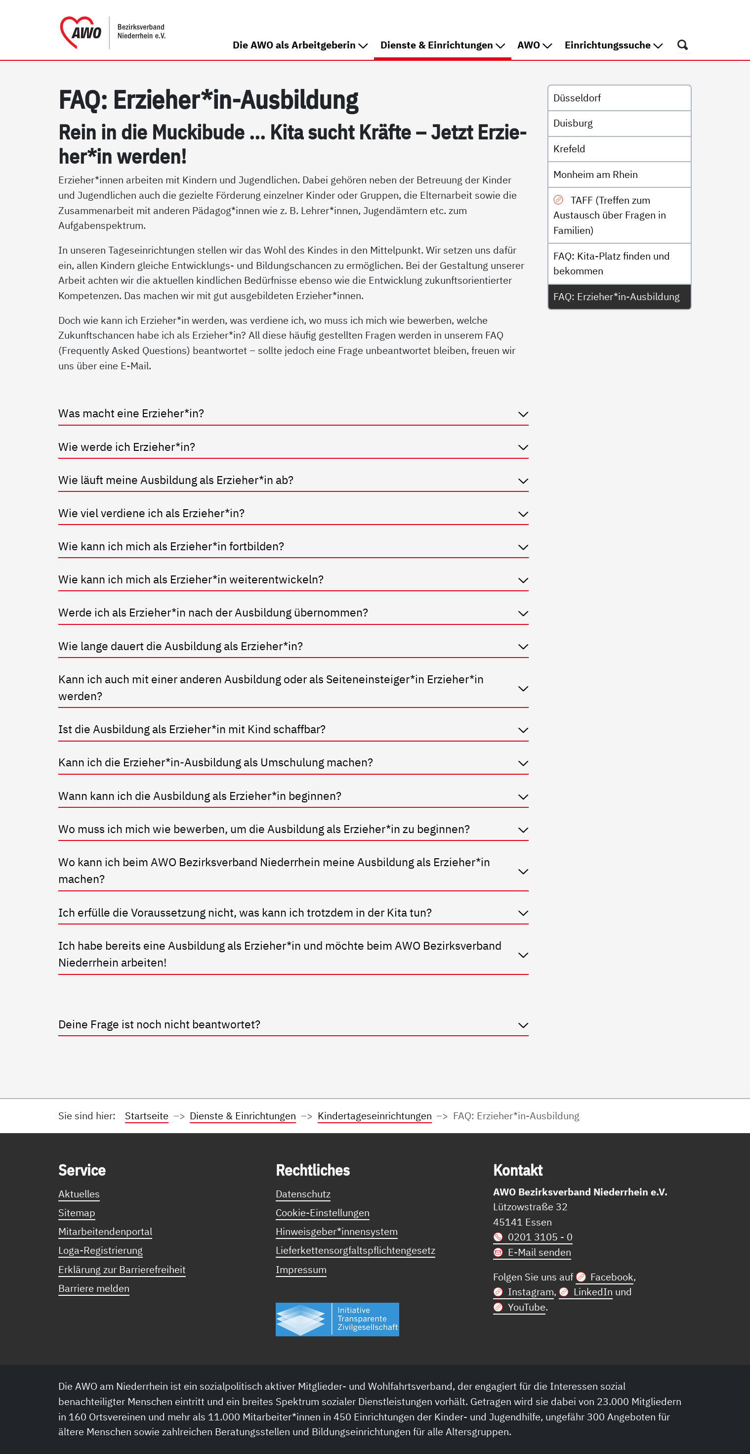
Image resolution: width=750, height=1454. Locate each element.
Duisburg (573, 123)
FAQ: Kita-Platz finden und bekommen (611, 263)
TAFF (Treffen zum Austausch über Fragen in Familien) (609, 215)
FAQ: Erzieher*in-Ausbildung (616, 296)
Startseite (146, 1115)
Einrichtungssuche (614, 44)
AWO (534, 44)
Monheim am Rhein (595, 174)
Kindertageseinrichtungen (375, 1115)
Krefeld (569, 148)
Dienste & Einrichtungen (445, 44)
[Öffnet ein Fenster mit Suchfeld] (683, 44)
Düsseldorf (577, 97)
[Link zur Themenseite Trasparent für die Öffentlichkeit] (337, 1319)
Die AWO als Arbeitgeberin (300, 44)
